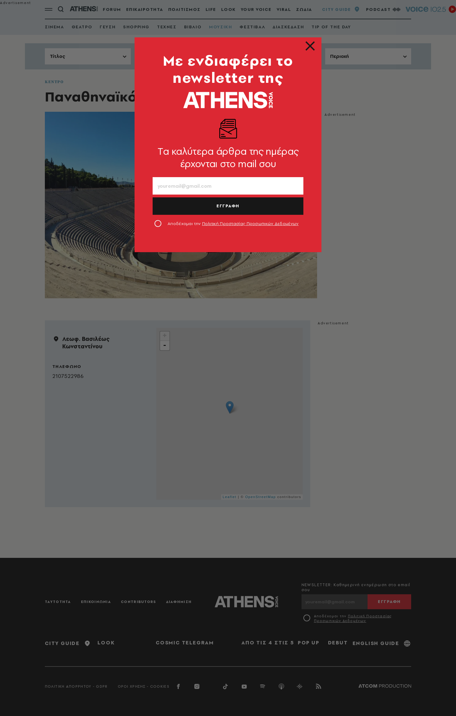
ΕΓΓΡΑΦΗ (228, 206)
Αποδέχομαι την (233, 223)
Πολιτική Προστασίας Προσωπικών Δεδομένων (250, 223)
